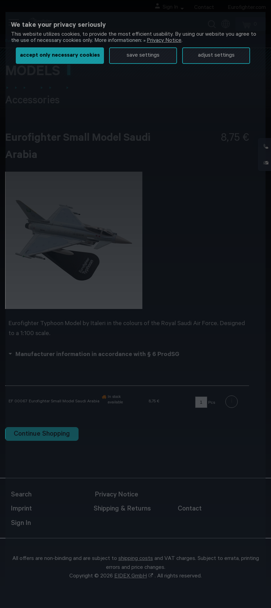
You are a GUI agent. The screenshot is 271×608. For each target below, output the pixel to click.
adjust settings (216, 56)
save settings (143, 56)
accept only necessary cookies (60, 56)
